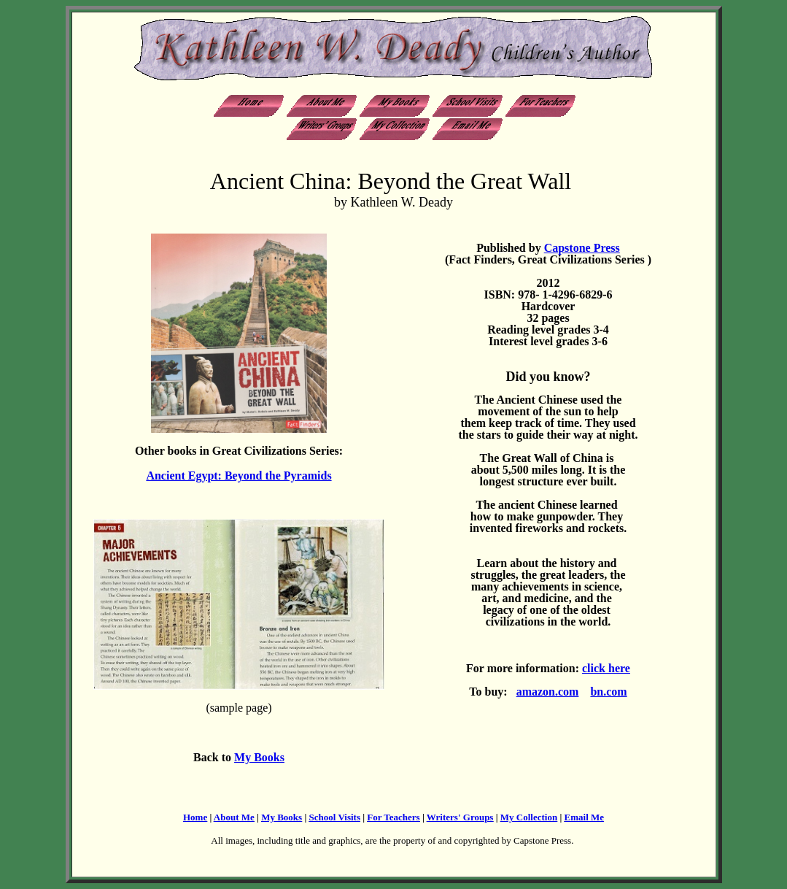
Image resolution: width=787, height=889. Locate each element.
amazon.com (547, 691)
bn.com (608, 691)
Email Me (585, 817)
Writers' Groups (460, 817)
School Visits (334, 817)
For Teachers (393, 817)
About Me (234, 817)
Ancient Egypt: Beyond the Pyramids (238, 475)
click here (606, 668)
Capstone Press (582, 248)
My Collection (528, 817)
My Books (259, 757)
